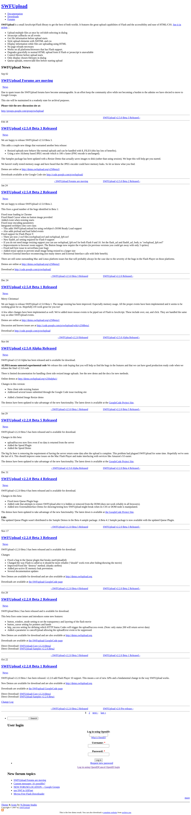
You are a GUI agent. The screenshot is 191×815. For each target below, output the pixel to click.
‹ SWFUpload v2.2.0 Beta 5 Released (69, 526)
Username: (98, 742)
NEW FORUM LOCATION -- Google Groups (37, 787)
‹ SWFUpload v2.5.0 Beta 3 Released (69, 276)
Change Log (7, 702)
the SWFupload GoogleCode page (46, 581)
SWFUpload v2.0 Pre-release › (118, 708)
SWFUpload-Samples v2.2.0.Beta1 (37, 696)
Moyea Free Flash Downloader (29, 793)
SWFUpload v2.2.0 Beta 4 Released (29, 479)
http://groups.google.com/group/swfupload (22, 111)
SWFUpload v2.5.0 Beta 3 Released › (121, 117)
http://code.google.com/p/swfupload (32, 330)
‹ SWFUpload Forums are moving (71, 181)
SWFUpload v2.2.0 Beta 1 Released (29, 666)
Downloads (13, 16)
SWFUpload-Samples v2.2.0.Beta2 (37, 648)
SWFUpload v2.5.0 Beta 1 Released (29, 287)
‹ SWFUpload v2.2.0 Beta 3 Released (69, 655)
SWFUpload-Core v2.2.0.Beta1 (35, 694)
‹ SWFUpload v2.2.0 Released (73, 337)
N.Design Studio (28, 805)
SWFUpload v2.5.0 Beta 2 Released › (121, 181)
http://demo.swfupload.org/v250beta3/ (41, 169)
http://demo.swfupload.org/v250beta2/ (41, 264)
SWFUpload (14, 6)
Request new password (101, 763)
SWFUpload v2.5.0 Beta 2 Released (29, 192)
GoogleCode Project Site (121, 402)
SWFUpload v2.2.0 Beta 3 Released (29, 538)
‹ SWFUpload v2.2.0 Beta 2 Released (69, 708)
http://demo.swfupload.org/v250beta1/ (41, 320)
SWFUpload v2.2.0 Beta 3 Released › (121, 526)
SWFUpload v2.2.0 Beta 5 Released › (121, 409)
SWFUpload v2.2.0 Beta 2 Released (29, 599)
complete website (110, 812)
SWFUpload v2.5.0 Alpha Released (29, 348)
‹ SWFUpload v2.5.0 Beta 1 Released (69, 409)
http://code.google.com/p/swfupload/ (65, 174)
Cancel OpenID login (109, 767)
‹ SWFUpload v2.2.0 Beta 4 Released (69, 588)
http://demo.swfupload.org (79, 576)
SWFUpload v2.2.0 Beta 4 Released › (121, 468)
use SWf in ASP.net (23, 790)
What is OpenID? (98, 737)
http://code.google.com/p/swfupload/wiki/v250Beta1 (63, 325)
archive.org (126, 812)
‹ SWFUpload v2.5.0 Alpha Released (69, 468)
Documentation (15, 13)
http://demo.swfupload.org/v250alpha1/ (37, 378)
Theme (4, 805)
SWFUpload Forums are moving (27, 80)
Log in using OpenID (88, 767)
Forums (11, 19)
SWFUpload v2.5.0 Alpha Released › (121, 337)
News (5, 87)
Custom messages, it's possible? (29, 783)
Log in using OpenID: (98, 731)
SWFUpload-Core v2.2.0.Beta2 (35, 646)
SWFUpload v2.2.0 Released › (118, 276)
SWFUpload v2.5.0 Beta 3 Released (29, 128)
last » (103, 712)
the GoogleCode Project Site (119, 512)
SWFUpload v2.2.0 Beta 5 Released (29, 420)
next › (95, 712)
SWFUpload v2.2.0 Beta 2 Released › (121, 588)
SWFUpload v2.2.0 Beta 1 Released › (121, 655)
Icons (14, 805)
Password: (98, 751)
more (187, 798)
